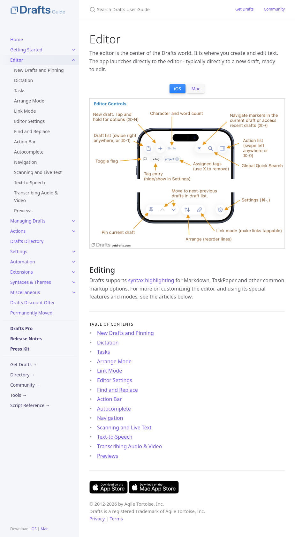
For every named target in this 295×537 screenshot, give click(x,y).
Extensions (21, 272)
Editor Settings (29, 121)
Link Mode (25, 111)
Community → (25, 385)
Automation (22, 262)
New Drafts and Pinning (39, 70)
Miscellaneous (25, 292)
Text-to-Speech (29, 182)
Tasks (19, 90)
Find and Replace (32, 131)
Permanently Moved (31, 313)
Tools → (18, 395)
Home (16, 39)
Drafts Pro (21, 328)
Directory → (22, 375)
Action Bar (25, 142)
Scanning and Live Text (38, 172)
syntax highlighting (151, 280)
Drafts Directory (26, 241)
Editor (16, 60)
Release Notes (26, 339)
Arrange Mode (29, 101)
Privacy (97, 519)
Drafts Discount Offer (32, 302)
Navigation (25, 162)
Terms (116, 519)
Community (274, 9)
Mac (44, 529)
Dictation (23, 80)
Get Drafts (244, 9)
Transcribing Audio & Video (36, 196)
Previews (23, 211)
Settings (18, 251)
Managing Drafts (27, 221)
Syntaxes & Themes (30, 282)
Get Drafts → (23, 364)
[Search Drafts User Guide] (154, 9)
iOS (33, 529)
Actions (18, 231)
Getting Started (26, 50)
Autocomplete (28, 152)
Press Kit (19, 349)
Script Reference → (30, 405)
